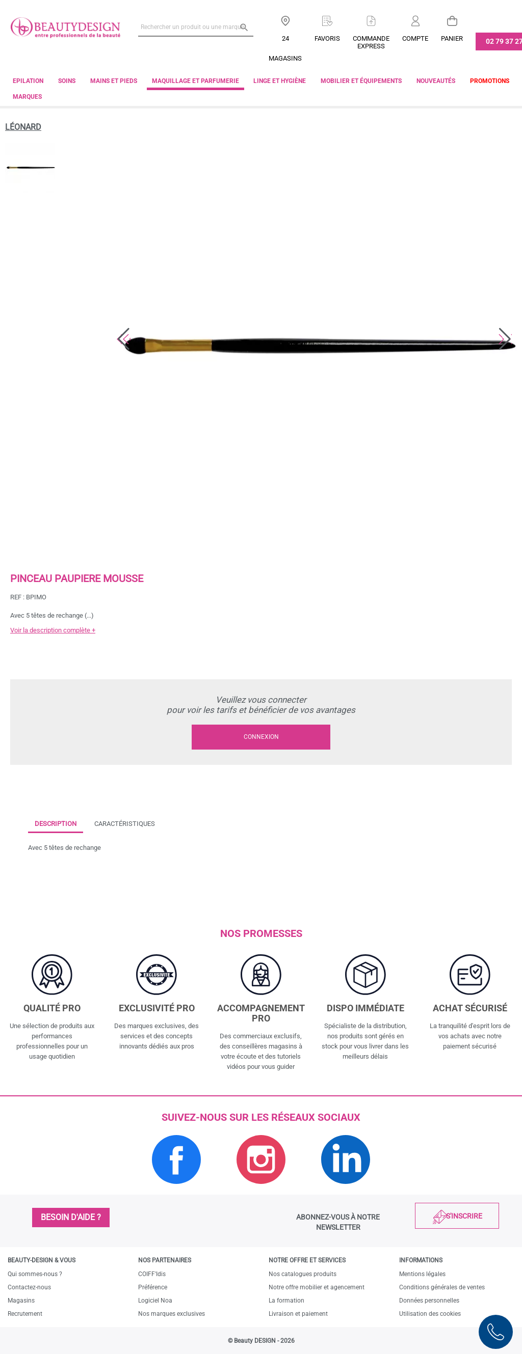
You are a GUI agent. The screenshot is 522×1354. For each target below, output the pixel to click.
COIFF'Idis (152, 1274)
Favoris (327, 38)
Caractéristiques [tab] (124, 823)
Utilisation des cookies (430, 1313)
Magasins (21, 1300)
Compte (415, 38)
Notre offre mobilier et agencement (316, 1287)
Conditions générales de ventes (442, 1287)
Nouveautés (435, 81)
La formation (286, 1300)
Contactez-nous (29, 1287)
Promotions (489, 81)
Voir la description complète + (52, 630)
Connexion (261, 736)
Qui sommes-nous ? (35, 1274)
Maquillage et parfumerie (195, 81)
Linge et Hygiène (279, 81)
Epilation (28, 81)
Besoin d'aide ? (71, 1217)
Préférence (152, 1287)
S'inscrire (464, 1216)
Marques (27, 96)
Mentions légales (422, 1274)
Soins (66, 81)
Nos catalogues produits (302, 1274)
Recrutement (25, 1313)
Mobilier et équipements (361, 81)
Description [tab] (55, 823)
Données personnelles (429, 1300)
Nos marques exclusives (171, 1313)
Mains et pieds (113, 81)
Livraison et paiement (298, 1313)
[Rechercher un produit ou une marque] (195, 27)
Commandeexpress (371, 42)
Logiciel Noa (155, 1300)
